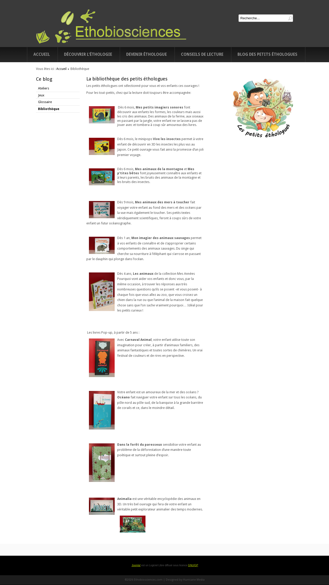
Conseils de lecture (202, 54)
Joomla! (136, 565)
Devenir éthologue (146, 54)
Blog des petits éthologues (267, 54)
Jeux (41, 95)
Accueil (41, 54)
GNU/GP (193, 565)
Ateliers (43, 88)
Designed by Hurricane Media (185, 579)
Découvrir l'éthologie (88, 54)
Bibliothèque (48, 109)
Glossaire (45, 102)
